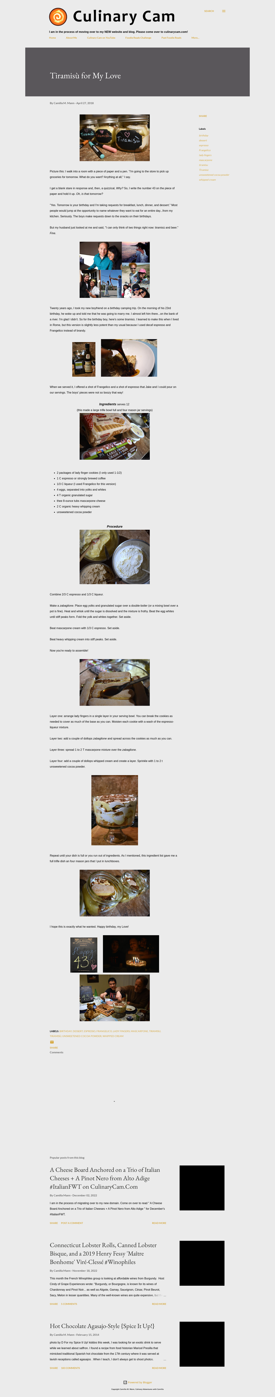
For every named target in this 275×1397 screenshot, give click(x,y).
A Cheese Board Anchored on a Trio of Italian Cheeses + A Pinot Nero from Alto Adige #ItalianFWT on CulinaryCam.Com (105, 1178)
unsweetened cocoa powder (214, 174)
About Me (71, 37)
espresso (203, 145)
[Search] (209, 11)
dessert (203, 140)
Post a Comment (72, 1222)
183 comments (70, 1367)
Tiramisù (203, 169)
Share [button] (203, 115)
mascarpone (205, 159)
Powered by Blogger (137, 1382)
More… (195, 37)
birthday (203, 135)
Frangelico (204, 150)
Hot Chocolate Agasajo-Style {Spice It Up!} (102, 1326)
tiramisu (203, 164)
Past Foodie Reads (171, 37)
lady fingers (205, 155)
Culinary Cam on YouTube (101, 37)
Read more (159, 1222)
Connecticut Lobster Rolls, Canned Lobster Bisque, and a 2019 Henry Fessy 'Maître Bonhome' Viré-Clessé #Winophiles (103, 1253)
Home (52, 37)
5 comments (69, 1303)
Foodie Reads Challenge (138, 37)
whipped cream (207, 179)
